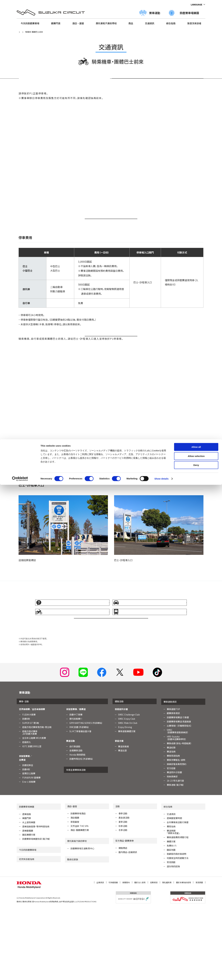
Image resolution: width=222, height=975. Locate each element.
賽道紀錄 (171, 814)
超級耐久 (26, 809)
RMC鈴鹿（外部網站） (79, 794)
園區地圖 (171, 916)
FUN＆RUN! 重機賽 (31, 844)
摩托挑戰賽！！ (75, 785)
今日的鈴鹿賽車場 (27, 917)
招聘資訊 (154, 949)
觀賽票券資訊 (173, 780)
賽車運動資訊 (170, 768)
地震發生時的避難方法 (177, 925)
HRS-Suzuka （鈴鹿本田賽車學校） (176, 805)
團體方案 (171, 908)
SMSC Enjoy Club (126, 785)
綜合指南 (168, 873)
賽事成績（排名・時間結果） (179, 810)
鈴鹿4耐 (26, 836)
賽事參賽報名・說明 (176, 827)
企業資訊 (100, 949)
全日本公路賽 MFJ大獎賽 (34, 805)
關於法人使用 (139, 949)
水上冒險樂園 (28, 889)
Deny (196, 25)
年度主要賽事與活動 (76, 836)
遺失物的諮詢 (173, 933)
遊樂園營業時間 (174, 885)
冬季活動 (123, 897)
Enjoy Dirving (125, 794)
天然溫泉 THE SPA (79, 893)
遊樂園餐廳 (27, 897)
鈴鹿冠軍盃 (27, 832)
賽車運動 (24, 759)
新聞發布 (126, 949)
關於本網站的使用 (183, 949)
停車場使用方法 (64, 84)
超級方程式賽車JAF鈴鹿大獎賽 (29, 799)
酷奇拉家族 (72, 926)
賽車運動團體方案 (126, 798)
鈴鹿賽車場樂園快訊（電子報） (36, 906)
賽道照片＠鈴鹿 (174, 839)
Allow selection (196, 16)
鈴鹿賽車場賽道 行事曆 (178, 784)
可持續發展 (113, 949)
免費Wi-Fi (171, 912)
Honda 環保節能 (77, 821)
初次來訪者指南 (26, 926)
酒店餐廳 (74, 884)
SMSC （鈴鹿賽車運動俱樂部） (177, 798)
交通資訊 (171, 881)
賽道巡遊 (122, 817)
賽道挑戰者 (123, 813)
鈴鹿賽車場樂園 (26, 873)
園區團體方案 (28, 901)
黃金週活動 (124, 884)
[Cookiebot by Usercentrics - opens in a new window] (20, 39)
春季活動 (123, 880)
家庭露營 (74, 888)
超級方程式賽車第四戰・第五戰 (36, 794)
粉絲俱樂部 (172, 843)
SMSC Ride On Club (127, 790)
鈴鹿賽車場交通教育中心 (82, 915)
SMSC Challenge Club (129, 781)
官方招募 (171, 835)
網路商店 (123, 915)
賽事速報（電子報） (175, 851)
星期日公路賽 (28, 840)
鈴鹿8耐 (26, 785)
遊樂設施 (26, 881)
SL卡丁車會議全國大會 (80, 798)
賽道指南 (171, 818)
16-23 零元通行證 (175, 847)
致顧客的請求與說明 (176, 921)
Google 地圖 (94, 234)
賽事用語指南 (173, 822)
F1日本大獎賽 (29, 781)
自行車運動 (74, 813)
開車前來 (92, 361)
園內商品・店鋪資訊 (128, 919)
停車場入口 (157, 84)
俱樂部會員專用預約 (176, 831)
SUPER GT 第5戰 (30, 790)
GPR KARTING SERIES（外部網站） (86, 790)
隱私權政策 (166, 949)
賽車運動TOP (173, 776)
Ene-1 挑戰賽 (28, 848)
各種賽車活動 (75, 817)
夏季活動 (123, 888)
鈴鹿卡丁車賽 (75, 781)
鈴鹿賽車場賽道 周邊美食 (179, 788)
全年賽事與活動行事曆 (177, 889)
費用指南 (171, 893)
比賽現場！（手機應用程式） (179, 792)
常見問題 (171, 929)
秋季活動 (123, 893)
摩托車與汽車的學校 (77, 908)
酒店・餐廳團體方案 (79, 897)
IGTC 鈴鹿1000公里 (31, 813)
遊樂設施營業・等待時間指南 (35, 893)
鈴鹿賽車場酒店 (78, 880)
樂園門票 (26, 885)
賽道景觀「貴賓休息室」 (173, 899)
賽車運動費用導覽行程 (177, 904)
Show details (161, 39)
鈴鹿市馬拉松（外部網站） (81, 826)
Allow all (196, 7)
